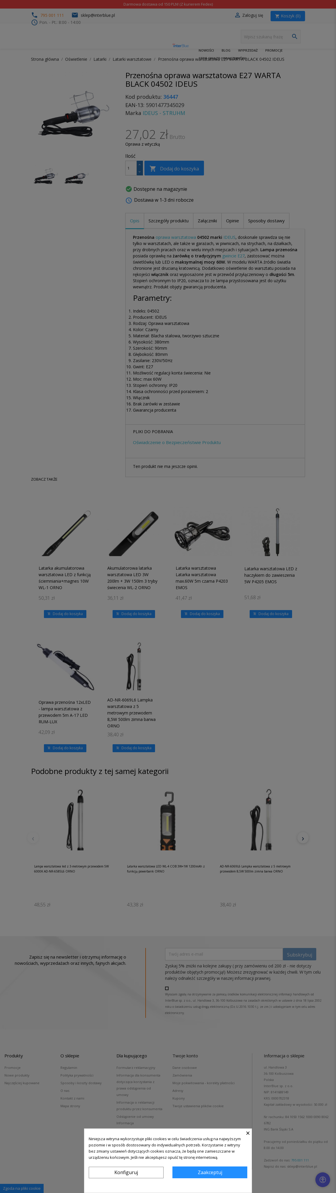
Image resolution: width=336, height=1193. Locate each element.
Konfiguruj (126, 1172)
